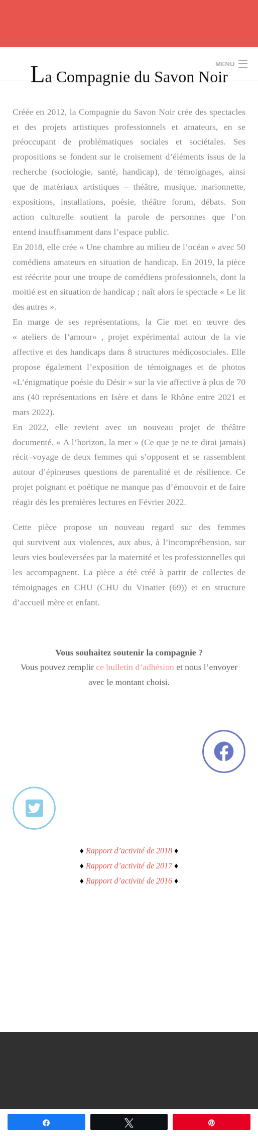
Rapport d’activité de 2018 (129, 850)
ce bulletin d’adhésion (135, 653)
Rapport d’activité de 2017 (129, 865)
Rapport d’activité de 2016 (129, 880)
